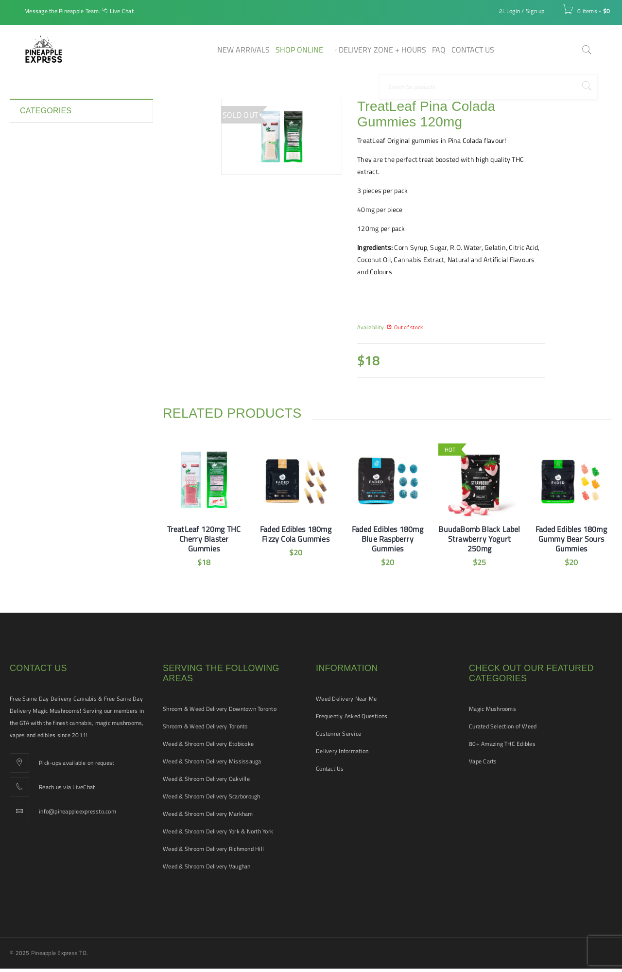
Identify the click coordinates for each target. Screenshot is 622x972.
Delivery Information (342, 751)
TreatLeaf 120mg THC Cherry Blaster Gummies (204, 538)
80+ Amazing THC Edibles (502, 743)
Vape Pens (35, 363)
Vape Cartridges (43, 345)
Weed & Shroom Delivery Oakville (206, 778)
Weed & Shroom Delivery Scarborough (211, 796)
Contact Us (330, 768)
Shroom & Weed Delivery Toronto (205, 726)
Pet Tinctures (39, 258)
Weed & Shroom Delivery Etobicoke (208, 743)
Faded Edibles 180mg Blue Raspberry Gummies (387, 538)
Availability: (370, 327)
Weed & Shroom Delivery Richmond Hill (213, 848)
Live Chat (122, 11)
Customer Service (338, 733)
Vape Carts (483, 761)
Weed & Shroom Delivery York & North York (218, 831)
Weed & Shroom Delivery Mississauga (212, 761)
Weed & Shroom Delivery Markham (208, 813)
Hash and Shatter (46, 205)
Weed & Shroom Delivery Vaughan (207, 866)
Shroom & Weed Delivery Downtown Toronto (219, 708)
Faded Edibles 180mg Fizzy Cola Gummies (295, 534)
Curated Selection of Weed (502, 726)
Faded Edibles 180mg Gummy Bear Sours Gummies (571, 538)
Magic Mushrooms (492, 708)
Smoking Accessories (51, 293)
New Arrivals (39, 240)
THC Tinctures (40, 328)
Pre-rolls (33, 275)
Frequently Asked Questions (352, 716)
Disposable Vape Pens (52, 170)
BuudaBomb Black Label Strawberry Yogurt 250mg (479, 538)
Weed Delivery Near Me (346, 698)
